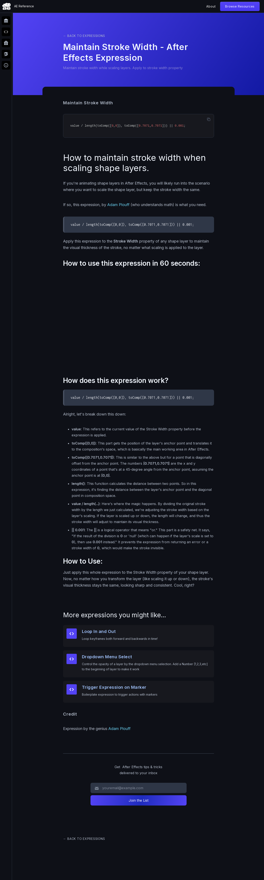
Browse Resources (240, 6)
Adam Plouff (118, 204)
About (211, 6)
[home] (18, 6)
